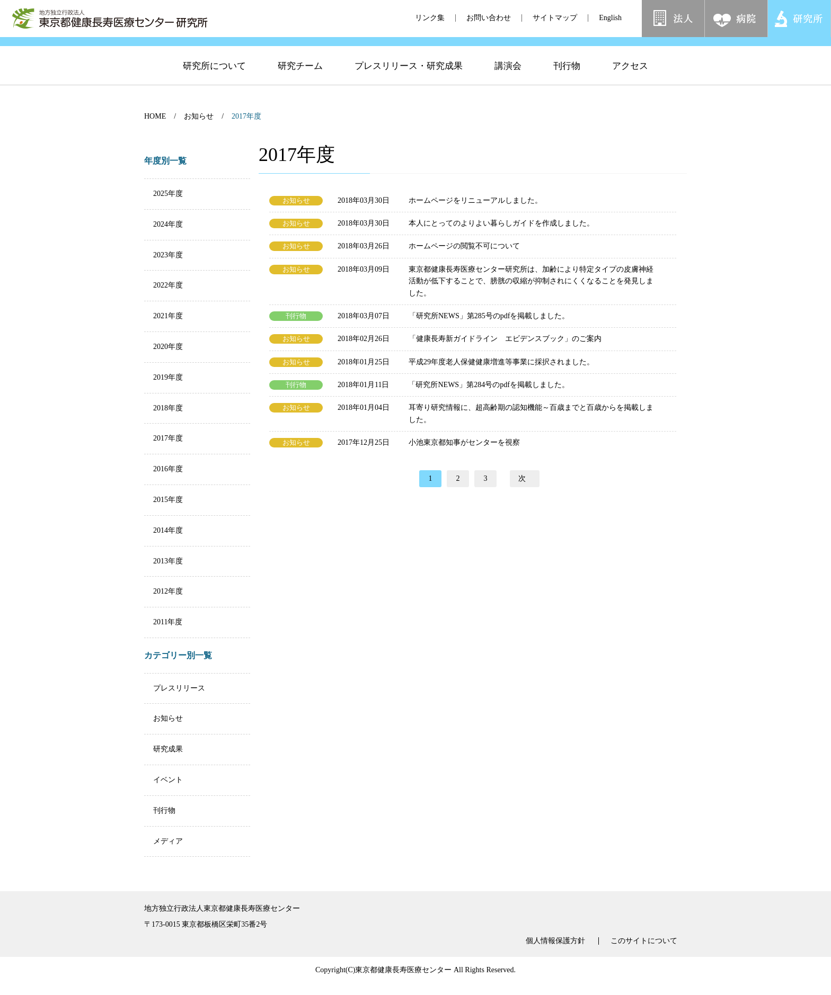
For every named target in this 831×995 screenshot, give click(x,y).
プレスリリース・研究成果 (409, 83)
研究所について (214, 83)
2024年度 (168, 224)
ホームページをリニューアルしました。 (475, 200)
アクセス (630, 83)
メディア (168, 841)
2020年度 (168, 347)
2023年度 (168, 255)
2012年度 (168, 591)
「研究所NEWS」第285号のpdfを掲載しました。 (489, 316)
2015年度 (168, 500)
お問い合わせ (488, 18)
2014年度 (168, 530)
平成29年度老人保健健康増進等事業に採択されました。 (501, 362)
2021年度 (168, 316)
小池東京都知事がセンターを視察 (464, 442)
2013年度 (168, 561)
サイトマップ (555, 18)
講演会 (507, 83)
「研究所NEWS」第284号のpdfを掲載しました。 (488, 385)
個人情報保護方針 (555, 941)
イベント (168, 780)
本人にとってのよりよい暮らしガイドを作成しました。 (501, 223)
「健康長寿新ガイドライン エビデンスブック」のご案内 (505, 339)
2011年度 (167, 622)
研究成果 (168, 749)
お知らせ (199, 116)
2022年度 (168, 285)
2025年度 (168, 194)
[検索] (712, 47)
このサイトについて (644, 941)
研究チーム (300, 83)
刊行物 (566, 83)
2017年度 (168, 438)
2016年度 (168, 469)
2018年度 (168, 408)
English (610, 18)
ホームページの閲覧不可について (464, 246)
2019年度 (168, 377)
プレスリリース (179, 688)
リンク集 (430, 18)
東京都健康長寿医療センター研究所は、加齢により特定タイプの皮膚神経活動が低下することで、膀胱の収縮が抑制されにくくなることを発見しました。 (531, 281)
